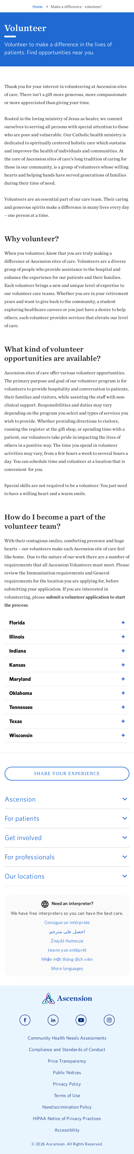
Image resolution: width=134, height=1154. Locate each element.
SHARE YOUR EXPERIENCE (67, 773)
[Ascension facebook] (25, 1020)
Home (38, 6)
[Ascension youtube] (81, 1020)
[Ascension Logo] (67, 1002)
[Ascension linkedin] (53, 1020)
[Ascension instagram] (109, 1020)
